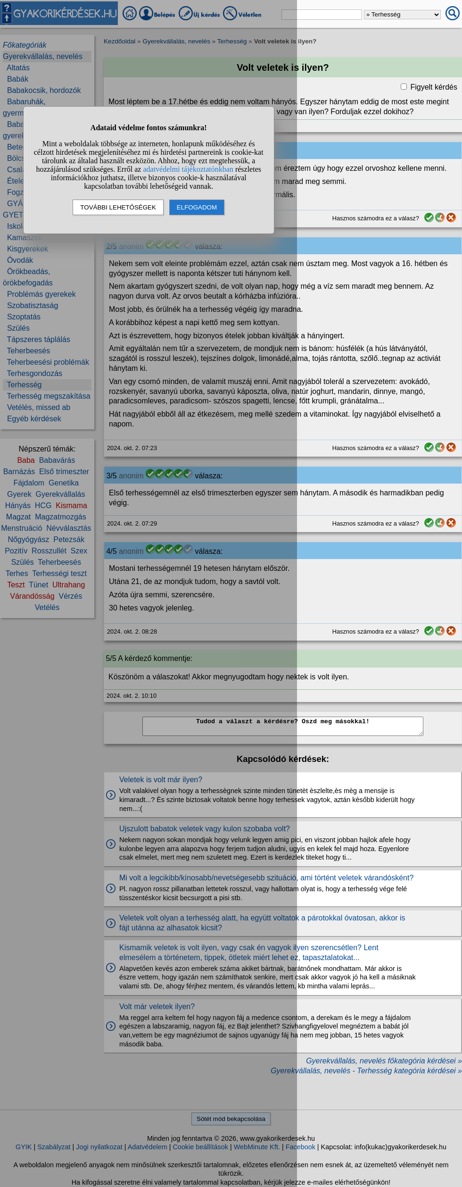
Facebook (300, 1147)
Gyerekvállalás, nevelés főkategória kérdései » (384, 1061)
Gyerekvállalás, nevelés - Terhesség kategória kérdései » (366, 1071)
